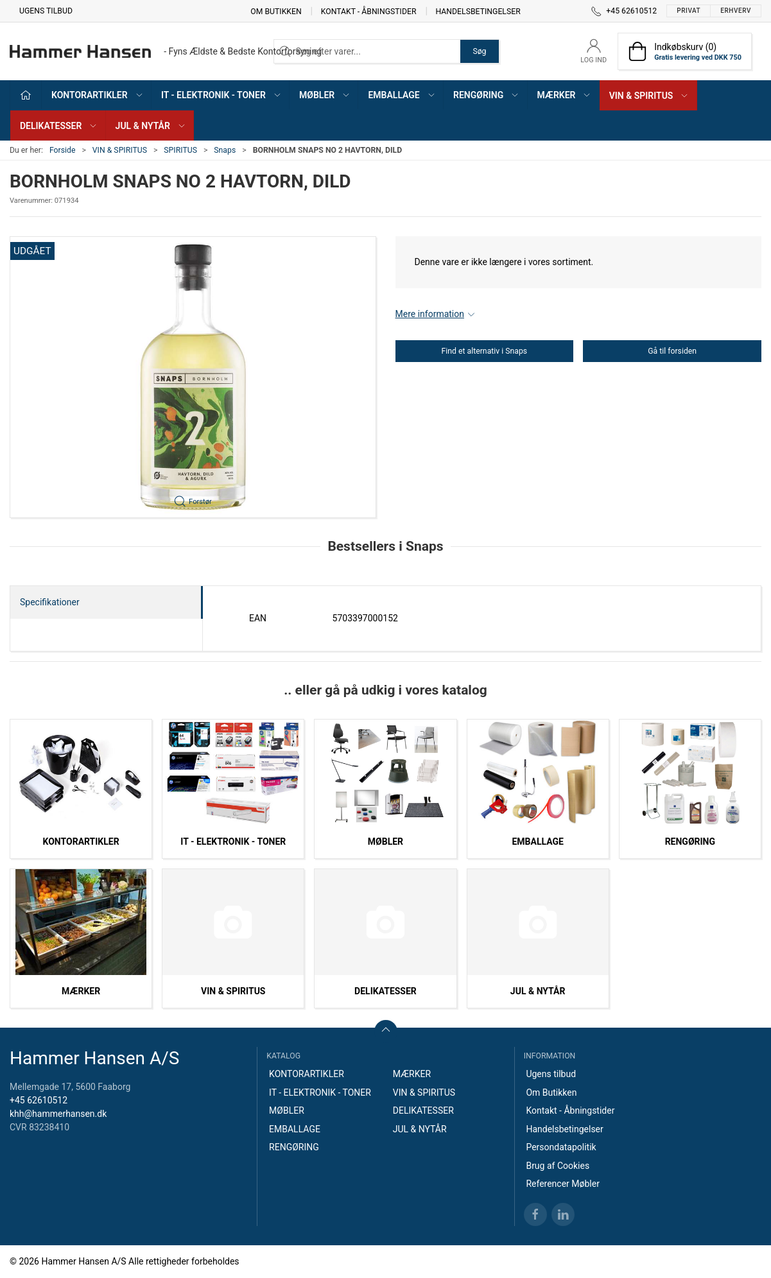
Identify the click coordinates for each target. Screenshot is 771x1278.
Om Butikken (275, 10)
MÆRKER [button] (564, 95)
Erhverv (735, 10)
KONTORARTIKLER (81, 841)
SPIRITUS (180, 150)
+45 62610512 (38, 1100)
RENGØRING (690, 841)
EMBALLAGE (537, 841)
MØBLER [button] (325, 95)
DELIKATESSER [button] (59, 126)
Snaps (225, 150)
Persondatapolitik (561, 1147)
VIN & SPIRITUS (119, 150)
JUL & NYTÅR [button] (151, 126)
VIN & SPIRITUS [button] (649, 96)
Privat (688, 10)
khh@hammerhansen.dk (58, 1114)
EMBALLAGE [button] (401, 95)
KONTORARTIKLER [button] (97, 95)
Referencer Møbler (563, 1184)
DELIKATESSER (385, 991)
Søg (479, 51)
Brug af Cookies (557, 1166)
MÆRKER (81, 991)
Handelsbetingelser (478, 10)
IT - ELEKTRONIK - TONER (233, 841)
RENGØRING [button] (486, 95)
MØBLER (385, 841)
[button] (193, 377)
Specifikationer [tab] (50, 602)
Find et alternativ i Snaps (485, 351)
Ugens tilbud (46, 10)
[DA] (166, 51)
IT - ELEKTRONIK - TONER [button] (221, 95)
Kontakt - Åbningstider (369, 10)
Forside (62, 150)
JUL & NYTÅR (538, 991)
